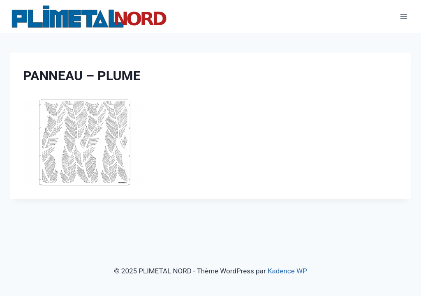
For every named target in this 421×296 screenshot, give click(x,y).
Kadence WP (287, 271)
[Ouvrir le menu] (403, 16)
